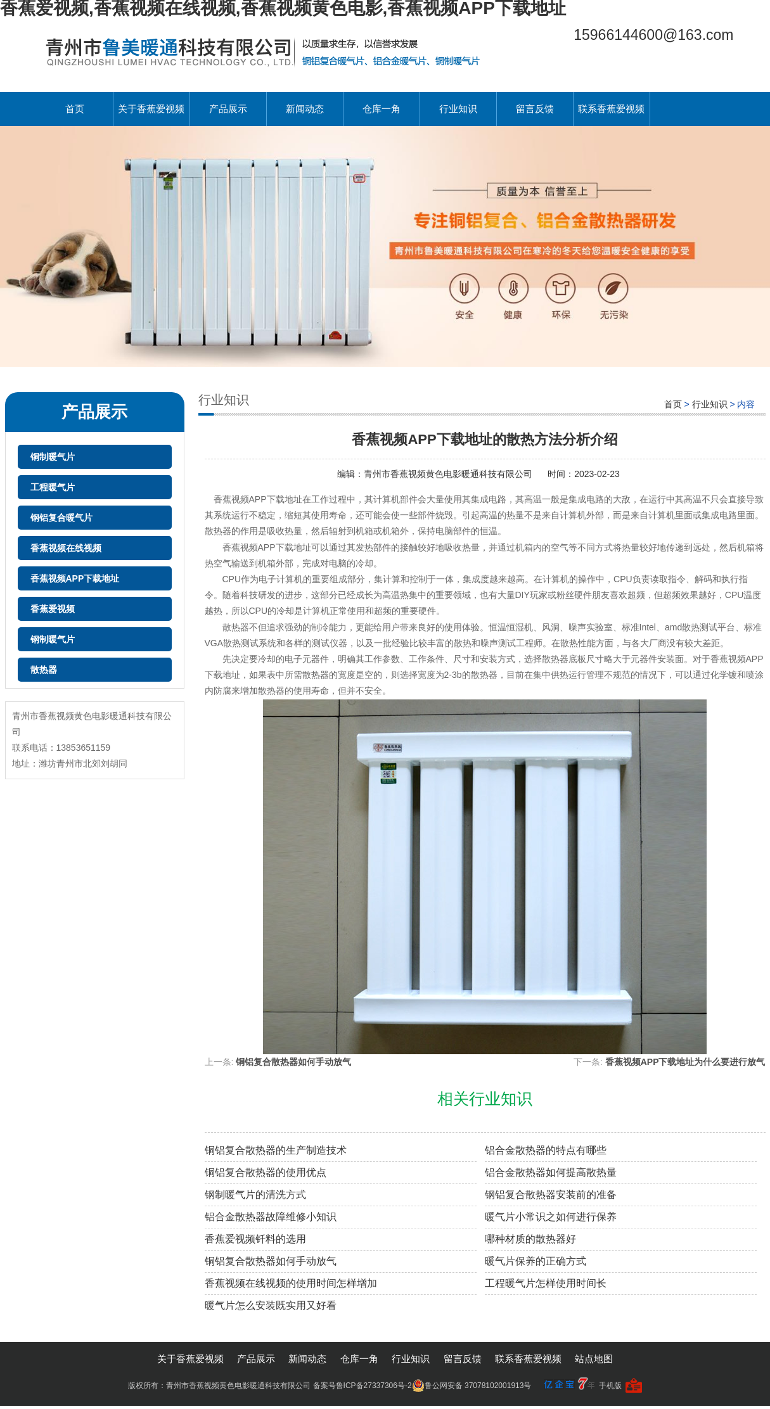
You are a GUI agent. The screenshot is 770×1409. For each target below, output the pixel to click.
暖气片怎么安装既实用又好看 (271, 1305)
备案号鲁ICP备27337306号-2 (362, 1385)
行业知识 (458, 108)
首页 (74, 108)
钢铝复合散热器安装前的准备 (551, 1194)
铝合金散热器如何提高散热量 (551, 1172)
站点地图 (594, 1358)
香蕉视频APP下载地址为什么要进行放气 (685, 1062)
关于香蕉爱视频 (151, 108)
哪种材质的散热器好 (530, 1239)
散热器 (43, 670)
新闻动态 (305, 108)
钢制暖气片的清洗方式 (255, 1194)
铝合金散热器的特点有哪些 (545, 1150)
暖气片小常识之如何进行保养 (551, 1216)
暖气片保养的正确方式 (535, 1261)
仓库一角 (382, 108)
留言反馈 (535, 108)
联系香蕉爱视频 (611, 108)
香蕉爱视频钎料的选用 (255, 1239)
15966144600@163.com (653, 35)
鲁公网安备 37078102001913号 (472, 1385)
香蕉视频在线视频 (65, 548)
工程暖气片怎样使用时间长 (545, 1283)
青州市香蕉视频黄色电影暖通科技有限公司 (449, 474)
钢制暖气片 (52, 639)
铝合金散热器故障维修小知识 (271, 1216)
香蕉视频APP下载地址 (75, 578)
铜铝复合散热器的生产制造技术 (276, 1150)
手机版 (610, 1385)
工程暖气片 (52, 487)
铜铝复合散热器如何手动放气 (293, 1062)
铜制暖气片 (52, 457)
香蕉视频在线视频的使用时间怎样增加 (291, 1283)
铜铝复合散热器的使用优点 (265, 1172)
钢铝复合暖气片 (61, 518)
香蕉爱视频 (52, 609)
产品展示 (228, 108)
